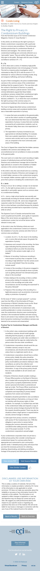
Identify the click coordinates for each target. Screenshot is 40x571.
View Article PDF (10, 461)
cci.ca (33, 565)
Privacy (24, 565)
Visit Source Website (28, 461)
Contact (16, 2)
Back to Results (11, 516)
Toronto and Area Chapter (30, 24)
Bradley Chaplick (8, 26)
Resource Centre (27, 2)
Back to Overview (28, 516)
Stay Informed (20, 543)
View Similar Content (18, 467)
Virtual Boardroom (11, 565)
